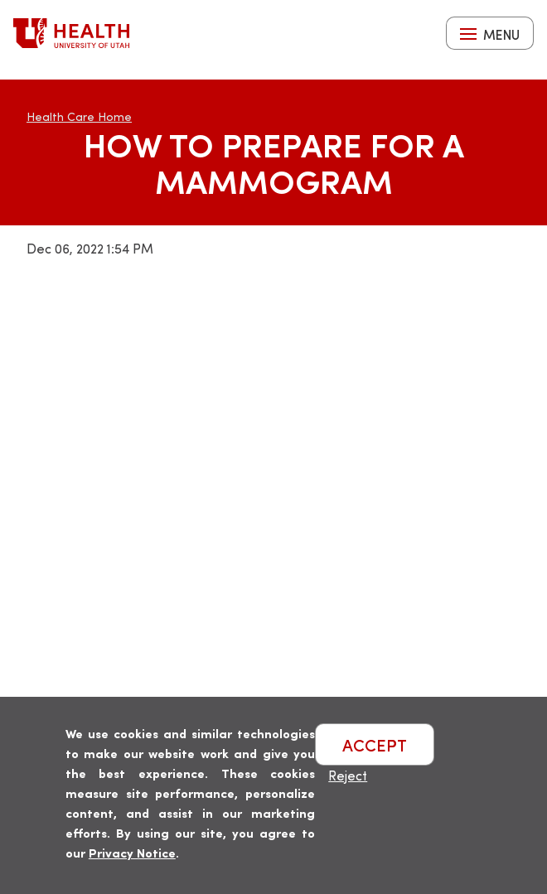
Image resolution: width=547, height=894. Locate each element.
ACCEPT (374, 744)
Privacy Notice (132, 852)
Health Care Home (79, 116)
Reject (347, 775)
